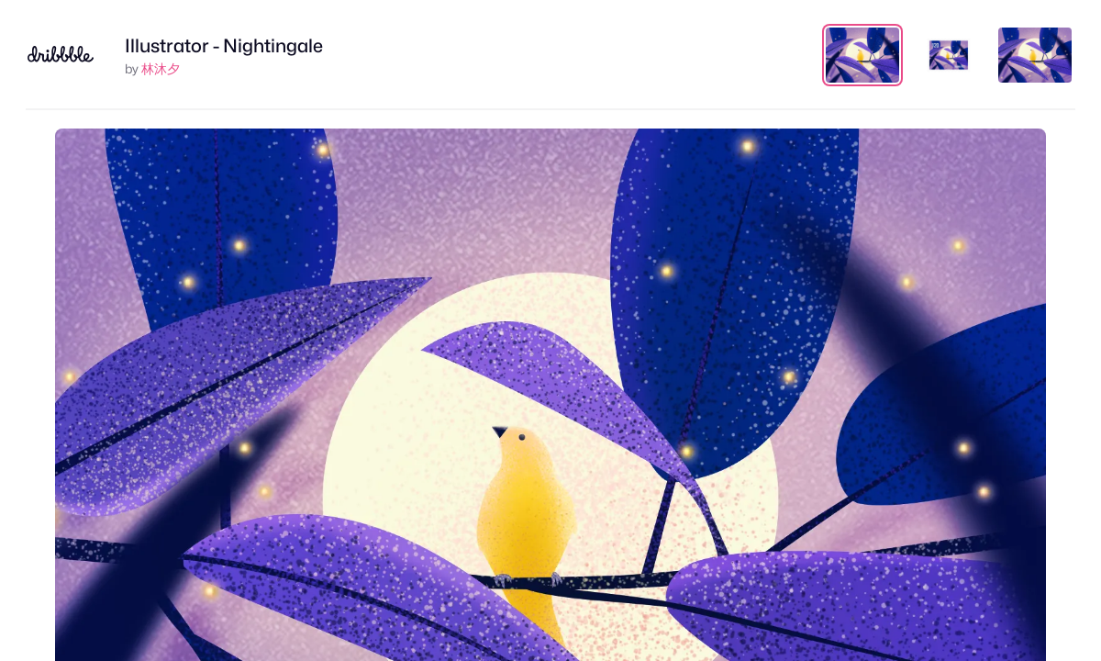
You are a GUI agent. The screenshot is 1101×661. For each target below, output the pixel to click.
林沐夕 (160, 68)
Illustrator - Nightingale (224, 46)
